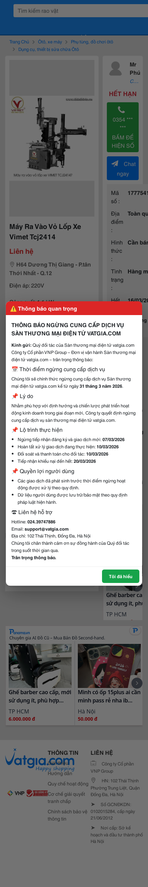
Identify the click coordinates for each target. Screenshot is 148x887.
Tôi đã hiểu (120, 576)
